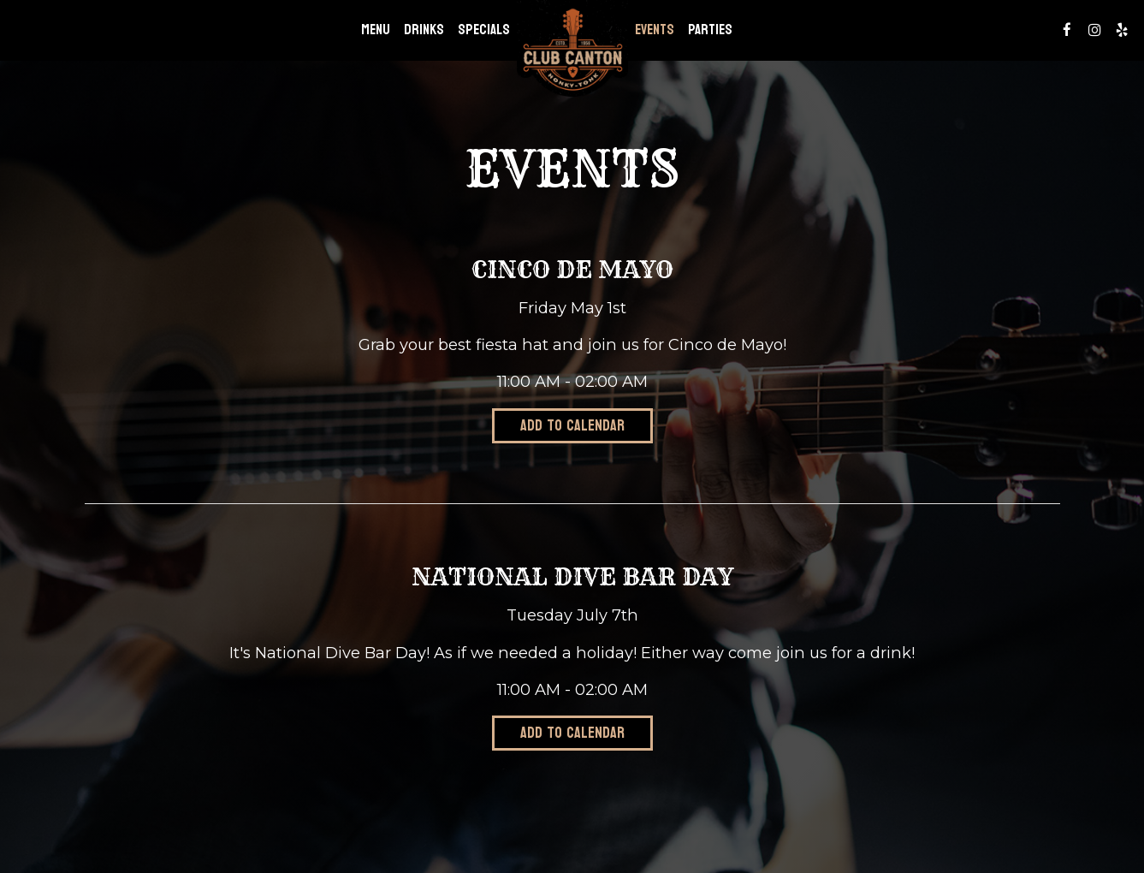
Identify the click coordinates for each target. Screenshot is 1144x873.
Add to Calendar (572, 426)
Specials (484, 30)
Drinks (424, 30)
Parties (710, 30)
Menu (375, 30)
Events (654, 30)
